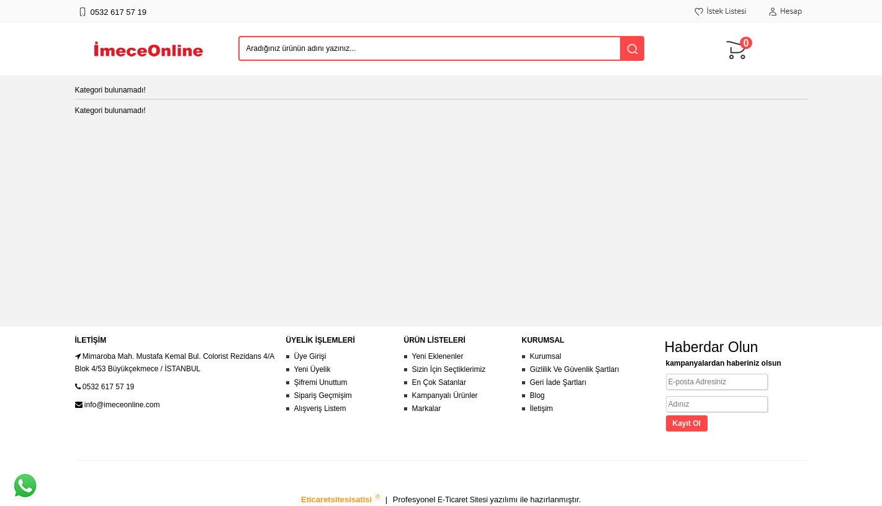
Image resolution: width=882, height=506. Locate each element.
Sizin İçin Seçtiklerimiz (449, 369)
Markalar (426, 408)
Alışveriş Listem (320, 408)
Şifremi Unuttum (321, 382)
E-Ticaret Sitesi (464, 499)
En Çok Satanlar (439, 382)
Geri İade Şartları (558, 382)
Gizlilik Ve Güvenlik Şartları (574, 369)
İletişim (541, 408)
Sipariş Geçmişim (323, 395)
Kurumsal (546, 356)
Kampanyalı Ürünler (445, 395)
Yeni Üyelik (312, 369)
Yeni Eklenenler (438, 356)
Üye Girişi (310, 356)
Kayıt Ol (687, 423)
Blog (537, 395)
